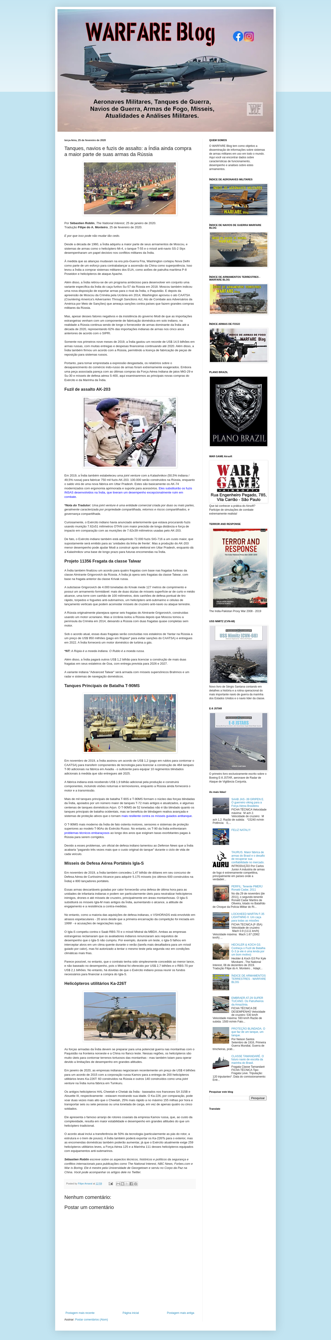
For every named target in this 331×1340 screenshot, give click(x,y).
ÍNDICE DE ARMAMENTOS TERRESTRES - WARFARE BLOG (248, 979)
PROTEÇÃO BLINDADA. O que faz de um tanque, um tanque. (248, 1032)
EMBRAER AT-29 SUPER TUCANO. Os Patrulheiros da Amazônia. (247, 1001)
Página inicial (131, 1313)
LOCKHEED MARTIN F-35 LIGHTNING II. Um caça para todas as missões (247, 917)
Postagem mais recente (80, 1313)
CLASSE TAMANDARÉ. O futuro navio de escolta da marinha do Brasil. (247, 1059)
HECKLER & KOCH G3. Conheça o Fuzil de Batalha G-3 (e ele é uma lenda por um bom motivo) (248, 949)
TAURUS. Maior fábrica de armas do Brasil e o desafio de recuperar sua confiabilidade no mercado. (248, 857)
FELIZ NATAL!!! (241, 830)
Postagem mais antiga (180, 1313)
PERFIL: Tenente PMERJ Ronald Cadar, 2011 (247, 888)
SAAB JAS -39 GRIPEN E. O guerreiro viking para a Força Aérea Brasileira (247, 803)
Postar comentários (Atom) (91, 1319)
